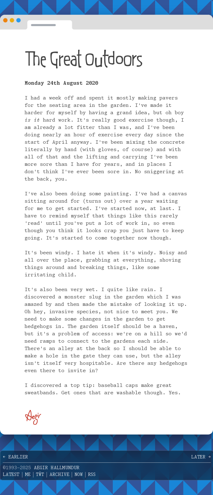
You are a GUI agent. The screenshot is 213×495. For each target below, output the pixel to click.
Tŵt (40, 475)
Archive (59, 475)
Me (28, 475)
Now (78, 475)
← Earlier (15, 457)
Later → (201, 457)
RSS (92, 475)
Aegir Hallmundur (56, 468)
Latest (11, 475)
